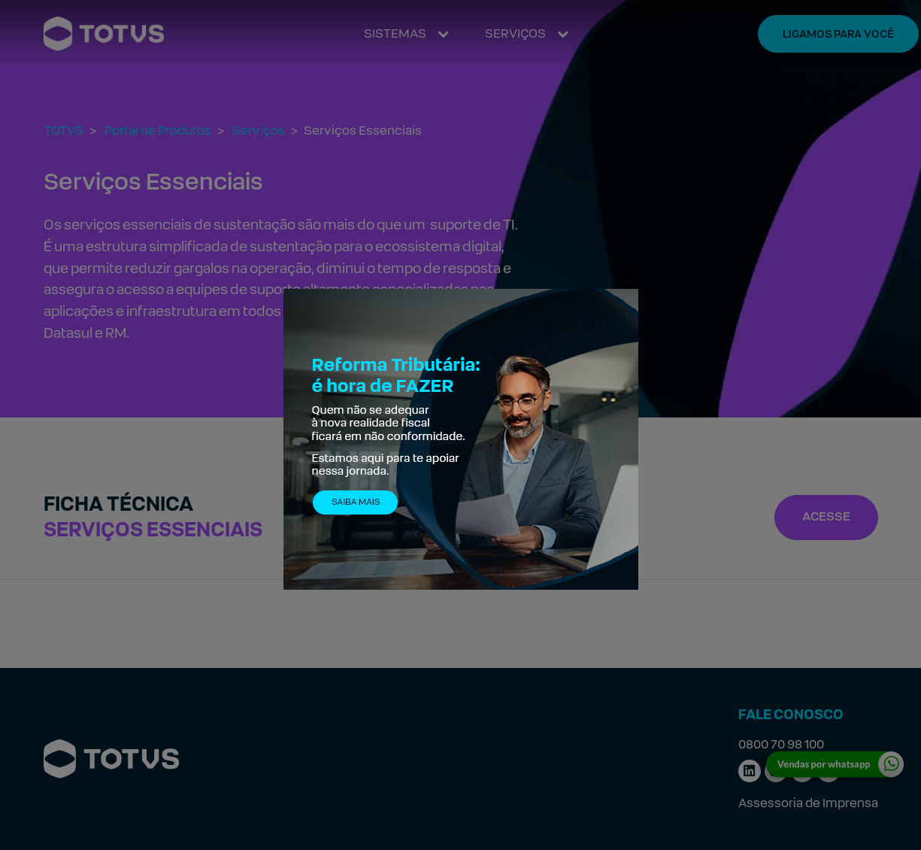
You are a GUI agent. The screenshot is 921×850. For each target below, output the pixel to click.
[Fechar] (630, 274)
